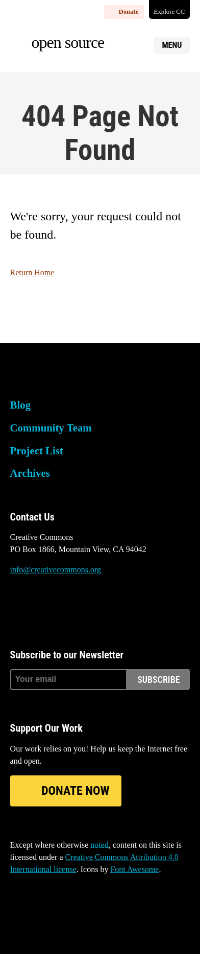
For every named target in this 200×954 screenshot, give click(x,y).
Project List (36, 450)
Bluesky (18, 608)
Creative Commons (59, 376)
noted (99, 845)
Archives (30, 473)
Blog (20, 405)
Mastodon (45, 608)
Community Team (51, 427)
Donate (128, 11)
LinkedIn (73, 608)
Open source (68, 42)
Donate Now (75, 791)
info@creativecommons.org (55, 569)
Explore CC (169, 11)
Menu (172, 45)
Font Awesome (134, 869)
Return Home (32, 272)
